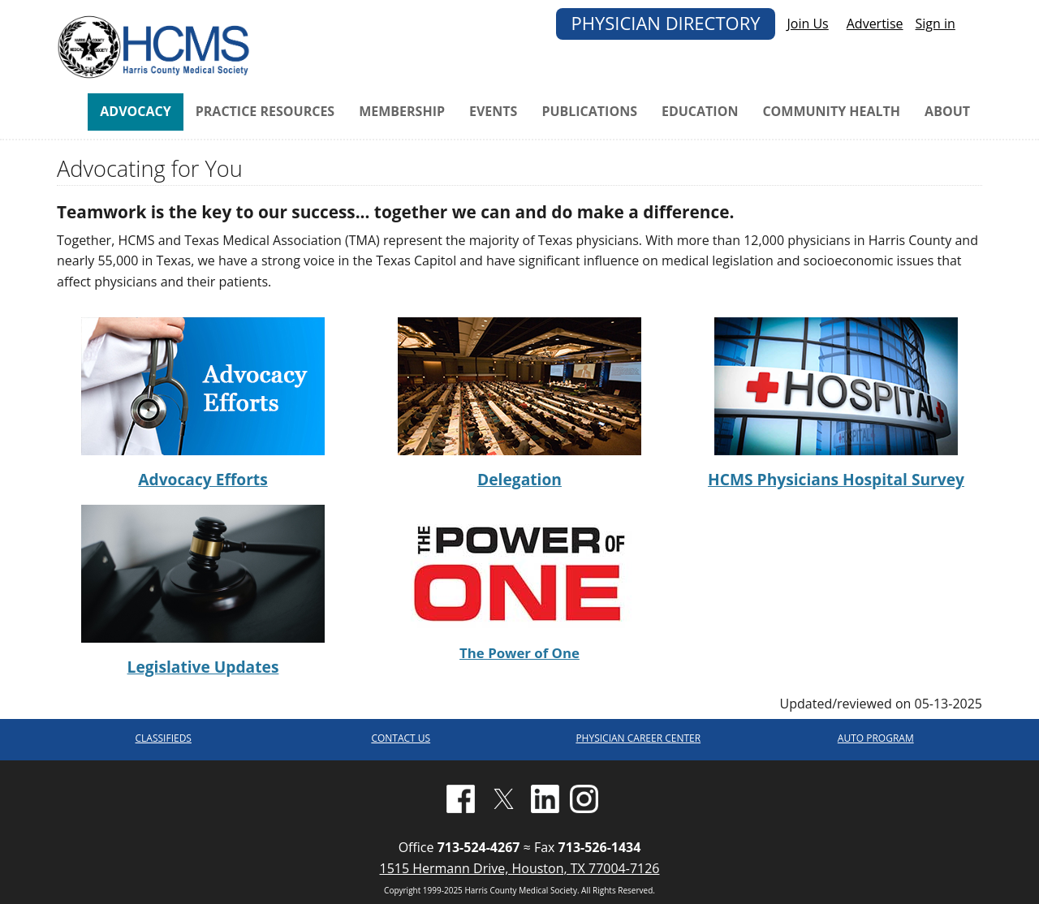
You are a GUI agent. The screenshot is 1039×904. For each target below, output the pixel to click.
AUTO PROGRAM (876, 738)
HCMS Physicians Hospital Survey (836, 479)
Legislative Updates (203, 667)
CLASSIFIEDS (164, 738)
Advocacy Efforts (202, 479)
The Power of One (519, 653)
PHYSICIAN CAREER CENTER (638, 738)
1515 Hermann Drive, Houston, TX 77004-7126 (519, 868)
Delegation (519, 479)
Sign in (935, 23)
